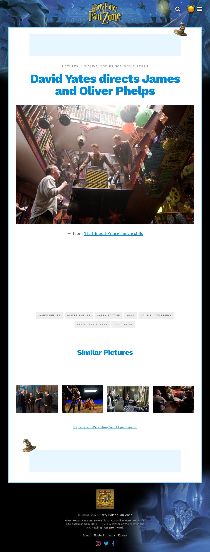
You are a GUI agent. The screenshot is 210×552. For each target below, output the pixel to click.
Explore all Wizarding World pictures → (105, 427)
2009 (130, 315)
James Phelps (49, 315)
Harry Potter (108, 315)
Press (111, 535)
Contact (99, 535)
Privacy (122, 535)
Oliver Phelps (78, 315)
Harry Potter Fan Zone (115, 515)
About (87, 535)
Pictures (69, 66)
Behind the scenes (92, 324)
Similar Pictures (105, 352)
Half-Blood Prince (156, 315)
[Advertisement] (105, 45)
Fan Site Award (113, 527)
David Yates (123, 324)
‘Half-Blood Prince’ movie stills (116, 66)
